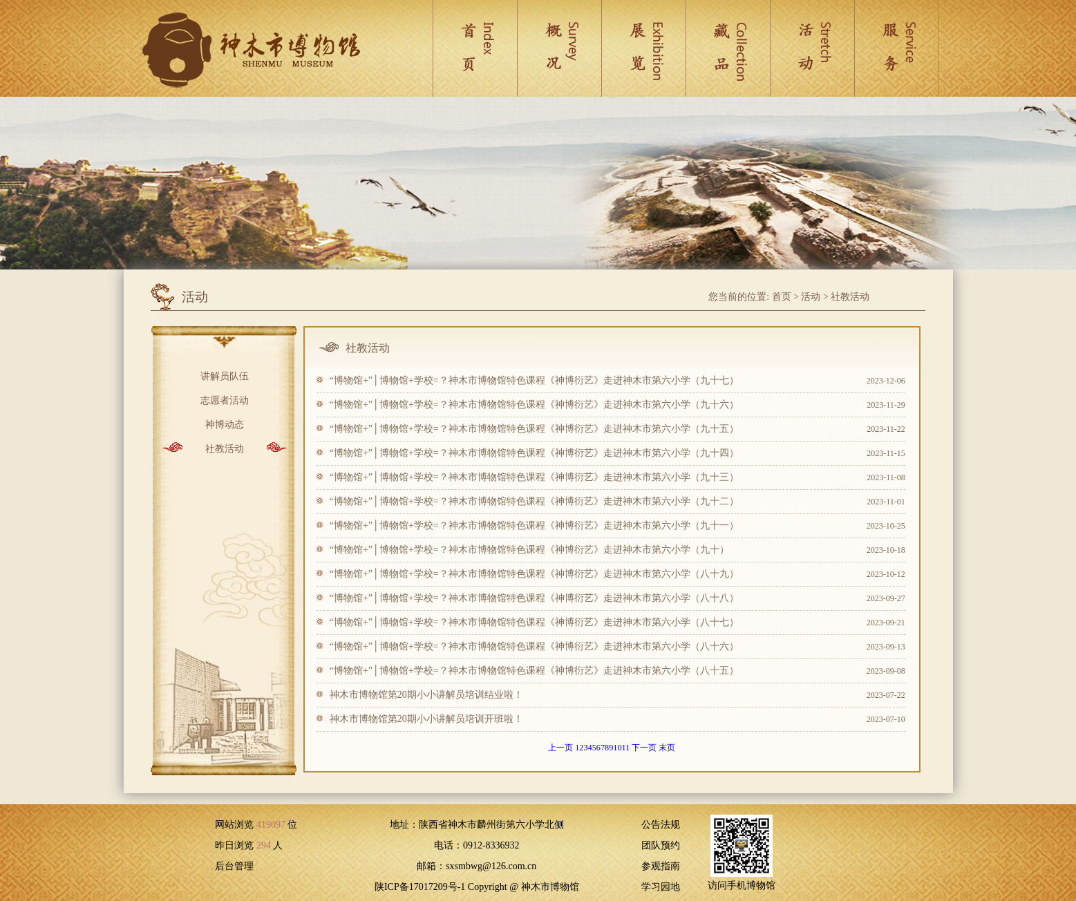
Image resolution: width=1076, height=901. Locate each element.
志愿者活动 (224, 399)
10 (617, 747)
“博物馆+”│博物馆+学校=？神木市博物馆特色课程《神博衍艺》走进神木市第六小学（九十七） (534, 380)
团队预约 (660, 845)
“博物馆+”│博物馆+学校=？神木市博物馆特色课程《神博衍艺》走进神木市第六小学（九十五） (534, 429)
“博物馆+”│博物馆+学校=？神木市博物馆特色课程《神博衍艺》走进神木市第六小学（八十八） (534, 598)
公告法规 (660, 824)
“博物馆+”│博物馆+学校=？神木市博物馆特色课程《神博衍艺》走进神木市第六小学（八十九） (534, 574)
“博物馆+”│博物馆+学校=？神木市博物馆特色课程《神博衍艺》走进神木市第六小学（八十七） (534, 622)
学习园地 (660, 887)
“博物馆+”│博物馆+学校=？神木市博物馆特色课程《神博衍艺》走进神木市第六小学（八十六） (534, 646)
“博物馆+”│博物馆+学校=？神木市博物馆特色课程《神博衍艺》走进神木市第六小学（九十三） (534, 477)
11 (626, 747)
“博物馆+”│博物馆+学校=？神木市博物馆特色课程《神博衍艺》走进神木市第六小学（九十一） (534, 525)
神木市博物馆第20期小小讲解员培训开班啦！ (426, 719)
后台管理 (234, 866)
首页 (781, 297)
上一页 (560, 747)
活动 (810, 297)
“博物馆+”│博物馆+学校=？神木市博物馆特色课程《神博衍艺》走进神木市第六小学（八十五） (534, 670)
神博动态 (224, 423)
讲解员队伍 (224, 375)
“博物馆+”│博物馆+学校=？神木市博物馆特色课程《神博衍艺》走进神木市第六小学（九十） (529, 549)
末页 (667, 747)
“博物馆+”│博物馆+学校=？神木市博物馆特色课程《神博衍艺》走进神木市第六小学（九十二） (534, 501)
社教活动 (850, 297)
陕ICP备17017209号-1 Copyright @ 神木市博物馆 (477, 887)
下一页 (644, 747)
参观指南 (660, 866)
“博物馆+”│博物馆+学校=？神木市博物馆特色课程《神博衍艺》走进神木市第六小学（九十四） (534, 453)
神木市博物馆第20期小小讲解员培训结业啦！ (426, 695)
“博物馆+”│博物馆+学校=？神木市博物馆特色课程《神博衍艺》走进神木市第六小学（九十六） (534, 404)
